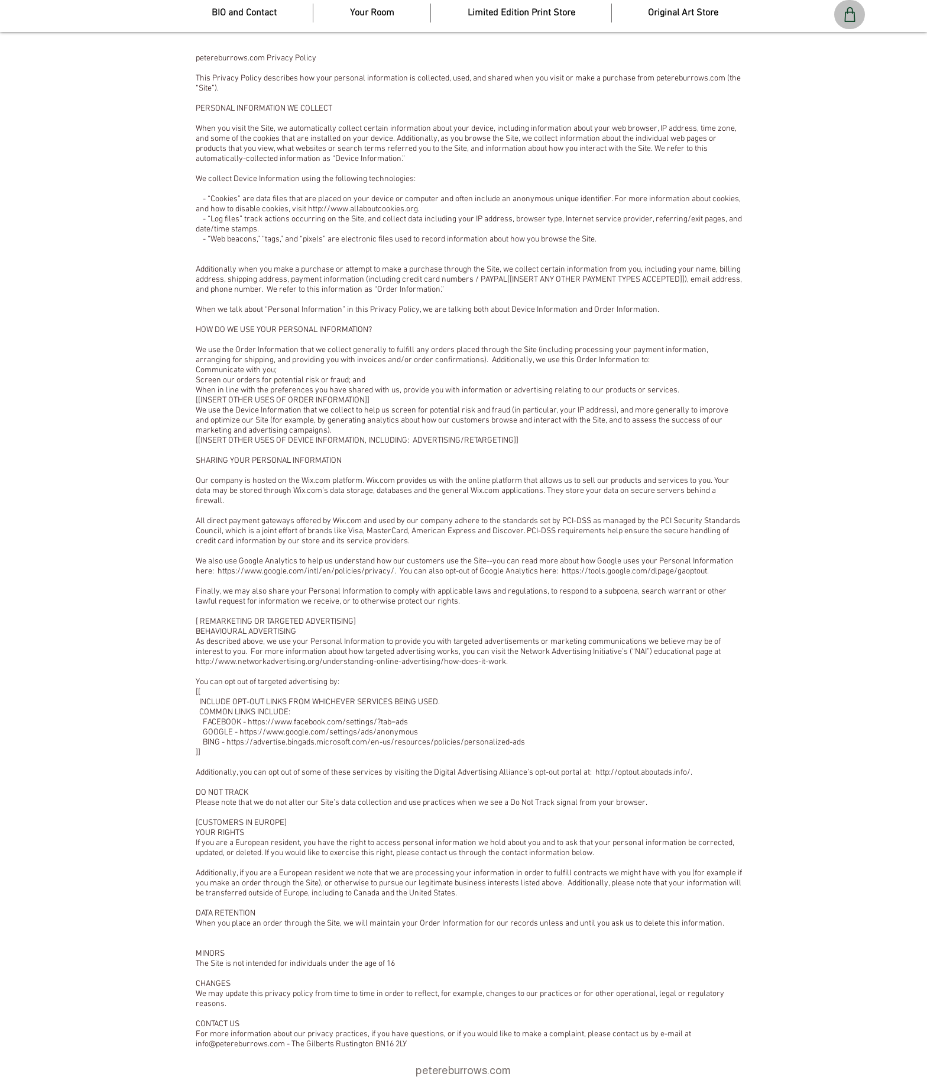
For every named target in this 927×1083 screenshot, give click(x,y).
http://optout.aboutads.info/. (643, 773)
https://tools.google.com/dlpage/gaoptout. (635, 571)
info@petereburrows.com (240, 1044)
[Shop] (849, 14)
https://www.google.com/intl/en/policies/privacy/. (307, 571)
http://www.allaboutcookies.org (363, 209)
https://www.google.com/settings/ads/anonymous (328, 732)
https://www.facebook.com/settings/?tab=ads (328, 722)
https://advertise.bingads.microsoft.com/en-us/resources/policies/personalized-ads (375, 742)
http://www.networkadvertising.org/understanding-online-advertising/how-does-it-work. (352, 662)
